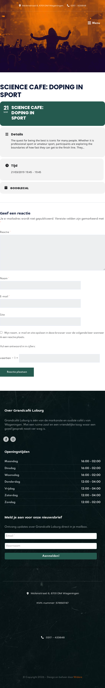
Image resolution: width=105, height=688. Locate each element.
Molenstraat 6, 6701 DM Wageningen (42, 5)
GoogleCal (19, 188)
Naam (4, 278)
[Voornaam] (51, 546)
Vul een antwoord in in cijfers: (18, 346)
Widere (78, 677)
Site (2, 315)
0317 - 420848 (78, 5)
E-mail (5, 296)
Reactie (5, 232)
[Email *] (51, 536)
